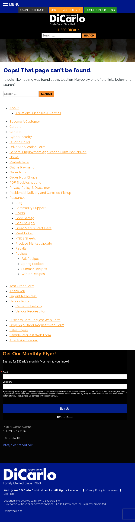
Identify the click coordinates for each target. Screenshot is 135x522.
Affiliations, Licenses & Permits (38, 113)
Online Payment (21, 167)
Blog (18, 203)
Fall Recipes (30, 258)
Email (5, 372)
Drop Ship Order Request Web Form (36, 325)
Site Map (9, 493)
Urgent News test (23, 296)
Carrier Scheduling (33, 10)
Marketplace (19, 162)
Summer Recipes (34, 269)
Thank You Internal (23, 340)
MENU (14, 4)
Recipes (21, 253)
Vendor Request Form (31, 311)
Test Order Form (21, 286)
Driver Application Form (27, 147)
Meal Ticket (24, 233)
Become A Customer (24, 121)
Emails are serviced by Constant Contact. (40, 396)
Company (7, 382)
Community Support (30, 208)
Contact (15, 132)
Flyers (20, 213)
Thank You (17, 291)
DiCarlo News (19, 142)
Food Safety (24, 218)
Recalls (20, 248)
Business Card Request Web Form (34, 320)
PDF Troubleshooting (25, 182)
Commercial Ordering (100, 10)
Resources (17, 197)
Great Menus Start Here (33, 228)
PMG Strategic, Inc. (49, 500)
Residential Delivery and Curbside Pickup (40, 193)
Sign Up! (64, 408)
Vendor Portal (19, 301)
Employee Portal (13, 510)
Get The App (25, 223)
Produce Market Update (33, 243)
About (14, 108)
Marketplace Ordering (66, 10)
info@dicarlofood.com (18, 445)
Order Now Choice (23, 177)
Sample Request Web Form (30, 335)
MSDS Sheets (25, 238)
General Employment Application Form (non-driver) (47, 152)
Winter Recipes (33, 274)
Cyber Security (20, 137)
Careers (15, 126)
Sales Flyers (18, 330)
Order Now (17, 172)
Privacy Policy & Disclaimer (29, 187)
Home (14, 157)
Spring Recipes (32, 264)
